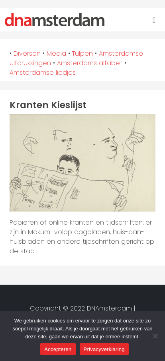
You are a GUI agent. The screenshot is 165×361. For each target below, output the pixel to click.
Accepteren (57, 349)
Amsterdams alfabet (89, 63)
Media (56, 53)
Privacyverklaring (104, 349)
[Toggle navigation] (154, 19)
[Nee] (155, 336)
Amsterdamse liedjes (43, 72)
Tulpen (82, 53)
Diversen (27, 53)
